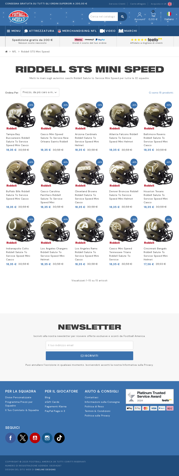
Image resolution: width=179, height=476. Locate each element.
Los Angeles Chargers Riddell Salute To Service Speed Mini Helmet (54, 254)
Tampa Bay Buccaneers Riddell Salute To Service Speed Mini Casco (18, 140)
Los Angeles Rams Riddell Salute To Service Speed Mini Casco (87, 254)
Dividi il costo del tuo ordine (89, 43)
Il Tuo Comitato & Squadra (22, 410)
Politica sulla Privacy (97, 415)
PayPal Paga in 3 (55, 411)
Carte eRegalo (138, 3)
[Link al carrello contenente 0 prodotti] (153, 16)
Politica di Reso (94, 406)
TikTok (59, 438)
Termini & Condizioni (97, 411)
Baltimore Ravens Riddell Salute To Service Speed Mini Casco (156, 140)
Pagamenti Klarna (56, 406)
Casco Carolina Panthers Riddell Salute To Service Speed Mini (52, 197)
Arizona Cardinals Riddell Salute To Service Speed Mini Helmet (87, 140)
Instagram (47, 438)
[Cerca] (108, 16)
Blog (47, 397)
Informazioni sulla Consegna (102, 401)
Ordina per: (12, 92)
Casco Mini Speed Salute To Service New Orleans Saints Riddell (55, 138)
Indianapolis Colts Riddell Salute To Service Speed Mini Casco (18, 254)
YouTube (35, 438)
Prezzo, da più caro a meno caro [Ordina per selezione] (41, 92)
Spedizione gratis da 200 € (32, 40)
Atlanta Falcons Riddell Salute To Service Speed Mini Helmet (123, 138)
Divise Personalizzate (18, 397)
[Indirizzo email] (89, 345)
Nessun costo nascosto (33, 43)
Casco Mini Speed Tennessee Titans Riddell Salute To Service (120, 254)
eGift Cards (52, 401)
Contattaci (91, 397)
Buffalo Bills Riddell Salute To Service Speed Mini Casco (18, 195)
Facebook (10, 438)
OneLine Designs (45, 469)
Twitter (22, 438)
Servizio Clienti (117, 3)
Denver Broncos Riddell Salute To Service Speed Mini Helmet (123, 195)
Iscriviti (89, 356)
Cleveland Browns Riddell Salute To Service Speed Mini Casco (87, 197)
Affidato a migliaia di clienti (146, 43)
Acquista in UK (161, 3)
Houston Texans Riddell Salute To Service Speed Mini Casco (156, 197)
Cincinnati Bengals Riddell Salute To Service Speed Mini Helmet (156, 254)
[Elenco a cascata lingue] (169, 17)
